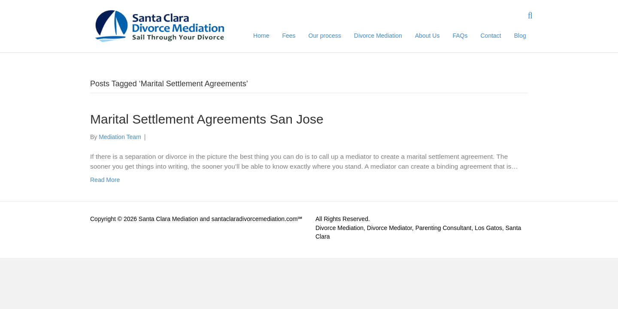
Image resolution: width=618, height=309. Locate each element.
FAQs (459, 35)
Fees (288, 35)
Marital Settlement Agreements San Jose (207, 119)
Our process (325, 35)
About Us (427, 35)
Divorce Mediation (378, 35)
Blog (520, 35)
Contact (491, 35)
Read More (105, 179)
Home (261, 35)
